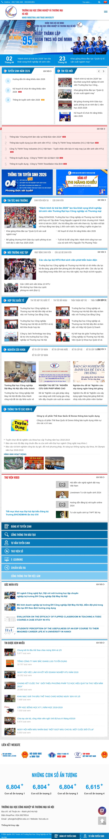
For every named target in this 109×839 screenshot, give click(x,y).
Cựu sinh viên (58, 200)
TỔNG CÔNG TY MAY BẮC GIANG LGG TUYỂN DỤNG (42, 661)
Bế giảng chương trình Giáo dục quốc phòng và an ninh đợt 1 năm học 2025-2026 (89, 104)
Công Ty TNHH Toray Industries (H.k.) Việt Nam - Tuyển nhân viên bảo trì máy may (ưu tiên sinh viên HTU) (57, 150)
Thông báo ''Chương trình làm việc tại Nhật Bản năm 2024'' (38, 137)
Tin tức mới (67, 71)
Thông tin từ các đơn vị (20, 409)
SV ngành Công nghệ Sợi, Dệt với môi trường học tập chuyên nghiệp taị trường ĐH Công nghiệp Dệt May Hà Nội (47, 594)
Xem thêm (47, 71)
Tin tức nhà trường (18, 200)
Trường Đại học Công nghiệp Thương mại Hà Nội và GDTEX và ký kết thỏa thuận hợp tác (36, 324)
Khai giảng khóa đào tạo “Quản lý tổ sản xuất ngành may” (87, 60)
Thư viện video (11, 477)
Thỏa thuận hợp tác (79, 300)
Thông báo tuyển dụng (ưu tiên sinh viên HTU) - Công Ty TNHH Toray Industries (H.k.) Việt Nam (54, 143)
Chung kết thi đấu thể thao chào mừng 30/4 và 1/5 (39, 650)
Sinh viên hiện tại (41, 200)
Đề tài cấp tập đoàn (40, 355)
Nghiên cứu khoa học (16, 349)
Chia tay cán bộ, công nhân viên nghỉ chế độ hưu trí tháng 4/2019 (46, 718)
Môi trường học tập (18, 252)
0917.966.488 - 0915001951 (23, 2)
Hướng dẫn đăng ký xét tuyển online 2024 (86, 504)
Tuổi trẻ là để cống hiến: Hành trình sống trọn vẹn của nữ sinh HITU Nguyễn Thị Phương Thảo (79, 241)
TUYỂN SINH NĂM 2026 (19, 71)
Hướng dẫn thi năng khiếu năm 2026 (29, 80)
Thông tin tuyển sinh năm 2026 (28, 100)
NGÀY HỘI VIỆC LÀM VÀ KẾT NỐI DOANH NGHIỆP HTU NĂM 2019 (47, 672)
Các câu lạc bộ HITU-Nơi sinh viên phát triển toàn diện (68, 260)
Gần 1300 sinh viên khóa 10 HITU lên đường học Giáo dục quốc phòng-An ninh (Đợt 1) (35, 287)
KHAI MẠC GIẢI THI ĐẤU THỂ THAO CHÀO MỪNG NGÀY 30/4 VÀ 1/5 (48, 696)
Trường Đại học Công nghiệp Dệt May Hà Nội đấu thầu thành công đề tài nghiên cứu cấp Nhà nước (20, 387)
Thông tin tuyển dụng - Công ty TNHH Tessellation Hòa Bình (38, 164)
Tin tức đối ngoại (60, 300)
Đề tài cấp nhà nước (60, 349)
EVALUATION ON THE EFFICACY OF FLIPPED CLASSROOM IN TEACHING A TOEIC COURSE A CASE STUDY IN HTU (59, 618)
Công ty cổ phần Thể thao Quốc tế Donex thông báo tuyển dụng (68, 416)
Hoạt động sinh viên (42, 252)
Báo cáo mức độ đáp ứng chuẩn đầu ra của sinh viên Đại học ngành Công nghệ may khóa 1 (46, 443)
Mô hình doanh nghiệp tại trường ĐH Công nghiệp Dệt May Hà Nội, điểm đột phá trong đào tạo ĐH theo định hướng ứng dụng (60, 606)
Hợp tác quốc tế (16, 300)
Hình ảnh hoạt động (15, 454)
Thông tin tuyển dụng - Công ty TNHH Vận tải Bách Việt (36, 158)
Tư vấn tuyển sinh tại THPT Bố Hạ (85, 512)
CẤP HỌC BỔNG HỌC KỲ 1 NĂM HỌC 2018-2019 (40, 707)
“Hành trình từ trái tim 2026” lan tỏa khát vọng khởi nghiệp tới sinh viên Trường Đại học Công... (89, 82)
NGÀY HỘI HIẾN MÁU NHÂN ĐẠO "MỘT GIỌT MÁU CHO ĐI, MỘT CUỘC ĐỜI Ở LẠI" (55, 729)
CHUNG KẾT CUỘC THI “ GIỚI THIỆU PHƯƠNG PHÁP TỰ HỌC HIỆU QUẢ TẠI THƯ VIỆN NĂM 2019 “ (60, 685)
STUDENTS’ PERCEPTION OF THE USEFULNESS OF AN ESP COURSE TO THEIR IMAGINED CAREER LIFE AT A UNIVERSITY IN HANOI (58, 630)
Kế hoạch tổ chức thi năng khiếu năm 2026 (29, 90)
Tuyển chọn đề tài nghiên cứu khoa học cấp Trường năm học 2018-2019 (38, 440)
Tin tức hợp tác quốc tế (40, 300)
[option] (54, 37)
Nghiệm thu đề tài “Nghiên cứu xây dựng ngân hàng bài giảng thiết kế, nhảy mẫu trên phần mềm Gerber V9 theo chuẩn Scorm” (88, 387)
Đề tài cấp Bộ (77, 349)
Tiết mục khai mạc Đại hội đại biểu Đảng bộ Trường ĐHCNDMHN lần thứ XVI (27, 513)
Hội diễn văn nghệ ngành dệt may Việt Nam (85, 484)
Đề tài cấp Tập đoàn (40, 349)
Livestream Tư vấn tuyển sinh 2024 (85, 492)
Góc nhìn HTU (11, 584)
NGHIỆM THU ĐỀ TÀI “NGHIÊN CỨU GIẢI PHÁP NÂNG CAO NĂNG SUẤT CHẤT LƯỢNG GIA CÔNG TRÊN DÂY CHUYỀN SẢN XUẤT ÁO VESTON (54, 387)
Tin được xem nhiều (14, 643)
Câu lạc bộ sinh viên (63, 252)
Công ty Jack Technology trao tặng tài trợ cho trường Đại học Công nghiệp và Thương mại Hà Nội (35, 336)
